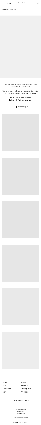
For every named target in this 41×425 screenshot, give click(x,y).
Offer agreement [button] (21, 413)
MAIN (4, 9)
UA (7, 3)
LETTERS (22, 9)
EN (10, 3)
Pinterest (15, 400)
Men (4, 392)
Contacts (24, 392)
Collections (7, 389)
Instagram (20, 400)
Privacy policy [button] (20, 411)
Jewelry (6, 382)
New (4, 385)
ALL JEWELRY (12, 9)
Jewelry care (26, 389)
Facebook (26, 400)
